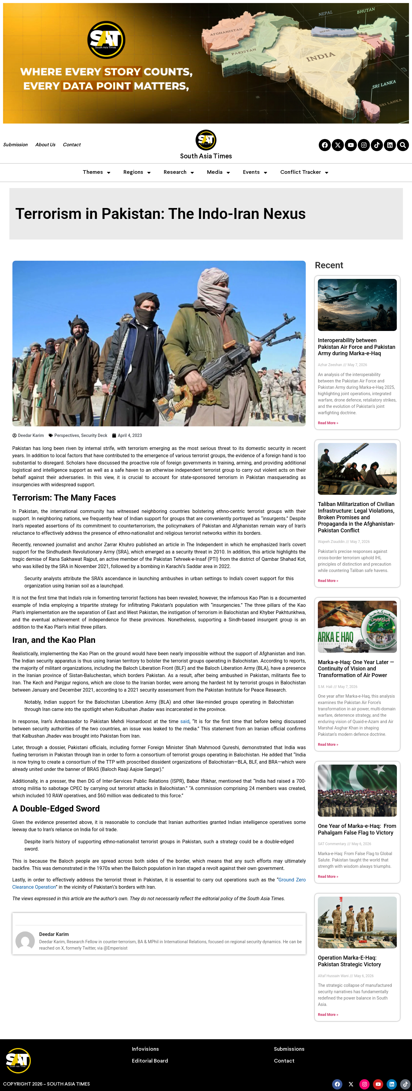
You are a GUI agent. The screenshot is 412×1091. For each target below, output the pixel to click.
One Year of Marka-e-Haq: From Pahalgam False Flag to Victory (357, 829)
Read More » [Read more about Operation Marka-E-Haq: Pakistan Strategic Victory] (328, 1015)
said (185, 721)
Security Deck (94, 435)
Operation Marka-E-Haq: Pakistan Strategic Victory (349, 960)
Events (255, 172)
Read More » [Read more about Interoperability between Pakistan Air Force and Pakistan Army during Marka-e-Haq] (328, 423)
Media (219, 172)
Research (179, 172)
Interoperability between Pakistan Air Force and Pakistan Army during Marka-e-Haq (356, 346)
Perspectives (66, 435)
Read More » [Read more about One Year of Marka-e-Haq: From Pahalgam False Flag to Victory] (328, 876)
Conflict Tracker (304, 172)
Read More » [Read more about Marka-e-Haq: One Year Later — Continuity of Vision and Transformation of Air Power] (328, 744)
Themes (97, 172)
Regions (138, 172)
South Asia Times (206, 157)
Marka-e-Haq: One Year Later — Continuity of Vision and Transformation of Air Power (356, 668)
